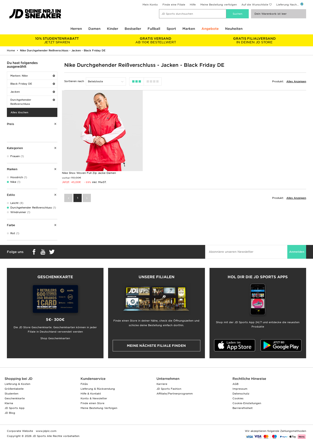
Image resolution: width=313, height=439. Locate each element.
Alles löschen (19, 112)
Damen (94, 29)
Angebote (210, 29)
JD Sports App (15, 408)
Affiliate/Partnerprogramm (174, 393)
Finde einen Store (92, 403)
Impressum (239, 388)
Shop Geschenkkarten (55, 338)
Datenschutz (240, 393)
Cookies (237, 398)
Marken (188, 29)
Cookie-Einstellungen (246, 403)
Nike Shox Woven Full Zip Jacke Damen (89, 172)
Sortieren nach (74, 81)
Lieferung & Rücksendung (98, 388)
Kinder (112, 29)
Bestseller (133, 29)
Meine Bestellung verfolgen (218, 4)
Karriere (161, 384)
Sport (171, 29)
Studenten (11, 393)
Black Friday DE (32, 83)
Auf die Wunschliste (254, 4)
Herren (76, 29)
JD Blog (10, 412)
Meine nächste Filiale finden (156, 345)
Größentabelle (14, 388)
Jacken (32, 91)
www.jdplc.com (45, 431)
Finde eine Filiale (173, 4)
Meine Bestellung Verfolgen (99, 408)
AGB (235, 384)
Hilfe (193, 4)
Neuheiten (234, 29)
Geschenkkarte (15, 398)
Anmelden (296, 251)
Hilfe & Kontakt (91, 393)
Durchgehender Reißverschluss (32, 102)
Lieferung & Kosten (17, 384)
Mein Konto (150, 4)
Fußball (154, 29)
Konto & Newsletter (94, 398)
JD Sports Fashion (168, 388)
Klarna (9, 403)
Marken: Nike (32, 75)
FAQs (84, 384)
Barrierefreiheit (242, 408)
